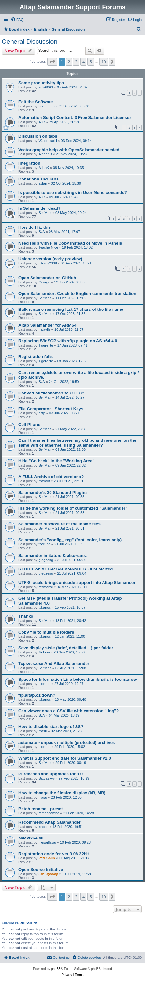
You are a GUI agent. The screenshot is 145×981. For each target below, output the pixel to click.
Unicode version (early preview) (50, 258)
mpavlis (44, 329)
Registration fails (35, 356)
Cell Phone (29, 424)
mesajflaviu (47, 842)
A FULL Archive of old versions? (51, 476)
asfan (42, 183)
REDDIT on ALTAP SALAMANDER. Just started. (66, 569)
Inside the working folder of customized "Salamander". (73, 508)
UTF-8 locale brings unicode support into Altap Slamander (76, 582)
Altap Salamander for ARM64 (47, 325)
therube (44, 544)
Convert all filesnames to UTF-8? (51, 393)
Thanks (25, 616)
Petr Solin (46, 858)
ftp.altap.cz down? (36, 695)
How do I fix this (34, 227)
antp (41, 413)
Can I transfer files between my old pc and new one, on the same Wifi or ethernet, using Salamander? (77, 443)
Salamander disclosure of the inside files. (60, 524)
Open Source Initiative (40, 869)
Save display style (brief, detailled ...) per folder (65, 647)
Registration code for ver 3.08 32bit (53, 853)
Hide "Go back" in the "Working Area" (56, 460)
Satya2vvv (46, 778)
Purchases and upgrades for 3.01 (51, 774)
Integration (29, 163)
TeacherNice (48, 247)
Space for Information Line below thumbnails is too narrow (77, 679)
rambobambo (48, 813)
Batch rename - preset (40, 808)
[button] (52, 62)
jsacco (43, 826)
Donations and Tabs (38, 179)
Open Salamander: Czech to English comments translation (77, 293)
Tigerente (45, 345)
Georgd (44, 282)
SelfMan (44, 213)
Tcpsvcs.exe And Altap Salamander (53, 663)
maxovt (44, 481)
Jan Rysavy (48, 874)
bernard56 (46, 106)
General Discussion (29, 41)
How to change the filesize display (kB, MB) (61, 793)
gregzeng (45, 560)
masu (42, 731)
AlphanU (45, 154)
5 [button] (90, 62)
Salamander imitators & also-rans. (52, 555)
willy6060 (45, 87)
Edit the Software (35, 101)
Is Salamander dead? (39, 208)
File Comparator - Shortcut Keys (50, 408)
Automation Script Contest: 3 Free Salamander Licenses (75, 117)
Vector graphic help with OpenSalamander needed (68, 149)
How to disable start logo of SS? (50, 726)
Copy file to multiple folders (46, 632)
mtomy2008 (47, 263)
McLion (44, 652)
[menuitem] (17, 19)
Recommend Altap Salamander (49, 822)
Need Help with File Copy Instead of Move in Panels (70, 243)
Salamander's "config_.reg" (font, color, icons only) (70, 539)
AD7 (41, 122)
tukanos (44, 607)
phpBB (56, 969)
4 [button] (83, 62)
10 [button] (103, 62)
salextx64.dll (30, 838)
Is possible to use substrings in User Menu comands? (72, 192)
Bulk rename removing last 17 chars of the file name (70, 309)
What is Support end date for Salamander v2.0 (64, 758)
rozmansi (45, 587)
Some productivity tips (41, 82)
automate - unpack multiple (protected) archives (66, 742)
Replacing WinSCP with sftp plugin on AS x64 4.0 (67, 340)
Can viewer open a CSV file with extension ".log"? (68, 710)
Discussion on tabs (37, 136)
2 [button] (69, 62)
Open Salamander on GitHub (47, 277)
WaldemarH (47, 141)
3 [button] (76, 62)
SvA (41, 232)
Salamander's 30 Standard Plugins (53, 492)
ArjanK (43, 168)
